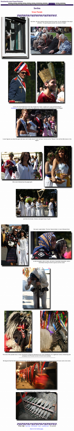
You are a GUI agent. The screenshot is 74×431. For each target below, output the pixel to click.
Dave (15, 3)
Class (33, 3)
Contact (63, 3)
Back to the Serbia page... (37, 429)
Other (57, 3)
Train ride (27, 426)
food (39, 426)
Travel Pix (51, 3)
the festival (34, 426)
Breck (28, 3)
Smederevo (14, 108)
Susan (19, 3)
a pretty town (45, 426)
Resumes (39, 3)
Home (10, 3)
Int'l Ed (45, 3)
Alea (24, 3)
